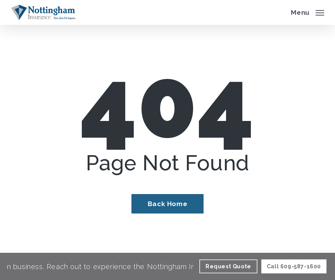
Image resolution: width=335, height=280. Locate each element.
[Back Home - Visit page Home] (167, 204)
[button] (307, 12)
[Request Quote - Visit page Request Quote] (228, 266)
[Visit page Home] (43, 12)
